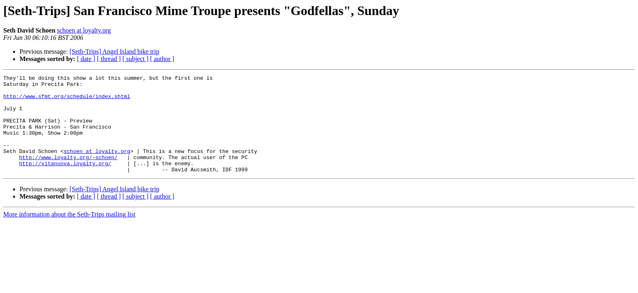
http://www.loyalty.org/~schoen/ (68, 174)
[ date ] (86, 58)
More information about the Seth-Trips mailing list (69, 233)
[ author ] (162, 58)
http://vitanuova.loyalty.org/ (65, 181)
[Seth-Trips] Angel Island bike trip (115, 51)
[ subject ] (135, 58)
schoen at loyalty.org (84, 30)
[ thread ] (109, 58)
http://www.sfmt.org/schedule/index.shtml (66, 101)
